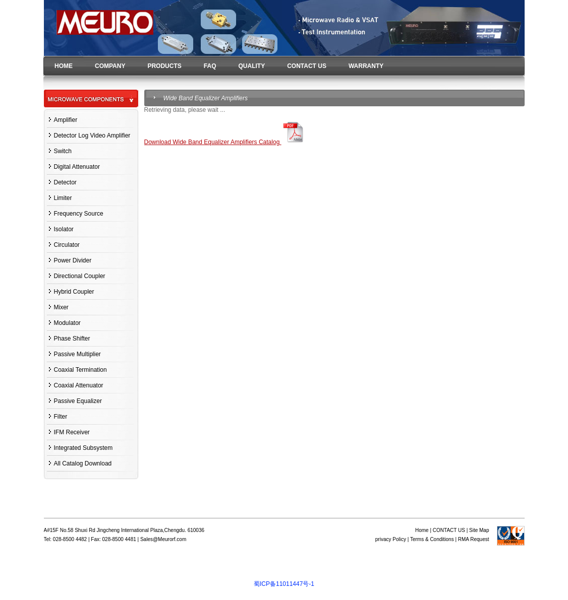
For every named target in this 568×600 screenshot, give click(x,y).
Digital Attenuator (77, 166)
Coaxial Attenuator (78, 385)
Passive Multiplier (77, 354)
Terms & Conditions (432, 539)
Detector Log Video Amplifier (92, 135)
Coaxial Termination (80, 369)
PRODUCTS (164, 66)
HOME (63, 66)
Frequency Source (78, 213)
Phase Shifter (72, 338)
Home (422, 530)
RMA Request (473, 539)
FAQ (210, 66)
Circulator (67, 244)
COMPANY (110, 66)
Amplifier (66, 119)
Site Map (479, 530)
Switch (63, 151)
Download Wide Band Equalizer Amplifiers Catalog (225, 142)
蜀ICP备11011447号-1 (284, 583)
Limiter (63, 198)
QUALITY (251, 66)
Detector (65, 182)
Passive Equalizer (78, 401)
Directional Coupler (79, 276)
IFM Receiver (72, 432)
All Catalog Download (83, 463)
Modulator (67, 322)
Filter (61, 416)
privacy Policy (390, 539)
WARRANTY (366, 66)
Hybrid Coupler (74, 291)
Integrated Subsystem (83, 447)
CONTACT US (306, 66)
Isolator (64, 229)
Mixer (61, 307)
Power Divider (73, 260)
